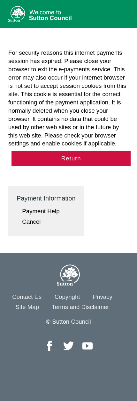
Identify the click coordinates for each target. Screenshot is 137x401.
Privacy (102, 296)
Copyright (67, 296)
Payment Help (40, 211)
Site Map (27, 307)
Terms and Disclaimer (80, 307)
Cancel (31, 221)
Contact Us (27, 296)
